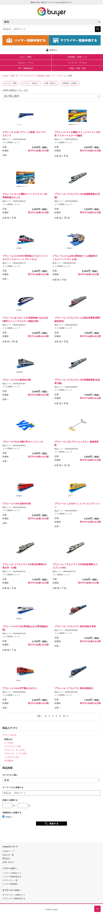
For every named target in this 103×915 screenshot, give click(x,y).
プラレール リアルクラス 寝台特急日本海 (75, 626)
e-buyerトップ (8, 851)
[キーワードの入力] (48, 29)
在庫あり (7, 817)
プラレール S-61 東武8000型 (16, 380)
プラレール (61, 76)
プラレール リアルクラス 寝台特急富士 (73, 688)
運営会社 (6, 858)
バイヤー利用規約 (10, 884)
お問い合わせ (8, 862)
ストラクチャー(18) (12, 746)
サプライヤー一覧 (10, 880)
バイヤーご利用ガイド (11, 873)
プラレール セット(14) (14, 750)
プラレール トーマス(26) (15, 753)
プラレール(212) (9, 735)
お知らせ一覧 (8, 855)
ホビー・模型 (25, 57)
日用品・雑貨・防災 (77, 68)
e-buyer (5, 76)
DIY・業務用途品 (25, 68)
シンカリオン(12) (11, 757)
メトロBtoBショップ (11, 142)
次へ (65, 716)
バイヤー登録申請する (11, 877)
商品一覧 (14, 76)
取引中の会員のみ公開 (38, 151)
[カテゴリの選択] (51, 22)
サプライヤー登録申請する (13, 898)
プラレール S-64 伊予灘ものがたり (19, 688)
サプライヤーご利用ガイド (13, 895)
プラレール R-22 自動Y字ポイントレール (22, 441)
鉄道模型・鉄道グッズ (77, 57)
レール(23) (8, 743)
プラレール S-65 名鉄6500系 (16, 503)
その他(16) (8, 760)
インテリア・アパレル (77, 63)
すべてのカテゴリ (27, 76)
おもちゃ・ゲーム (25, 63)
